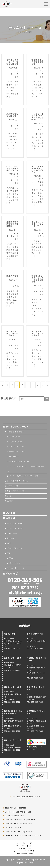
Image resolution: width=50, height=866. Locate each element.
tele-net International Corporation (23, 835)
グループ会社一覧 (15, 548)
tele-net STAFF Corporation (19, 831)
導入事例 (10, 512)
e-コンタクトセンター (19, 461)
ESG (11, 558)
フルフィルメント (17, 446)
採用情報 (12, 573)
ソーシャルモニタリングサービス (24, 476)
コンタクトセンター (16, 431)
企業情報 (10, 518)
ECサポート (12, 500)
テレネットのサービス (17, 426)
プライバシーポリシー (25, 846)
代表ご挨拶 (12, 533)
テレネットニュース (16, 568)
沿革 (9, 543)
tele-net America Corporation (20, 819)
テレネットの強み (15, 523)
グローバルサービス (16, 491)
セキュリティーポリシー (25, 843)
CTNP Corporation (14, 815)
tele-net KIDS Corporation (18, 823)
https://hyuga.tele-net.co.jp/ (36, 746)
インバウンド (15, 436)
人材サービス (13, 486)
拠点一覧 (11, 538)
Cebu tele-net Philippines (18, 811)
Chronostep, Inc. (13, 827)
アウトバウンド (16, 441)
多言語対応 (14, 456)
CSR (9, 553)
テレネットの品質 (15, 528)
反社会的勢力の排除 (25, 853)
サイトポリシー (25, 848)
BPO (9, 496)
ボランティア (15, 563)
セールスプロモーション (18, 481)
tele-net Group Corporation (26, 796)
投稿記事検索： (10, 398)
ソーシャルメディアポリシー (25, 851)
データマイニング (17, 451)
